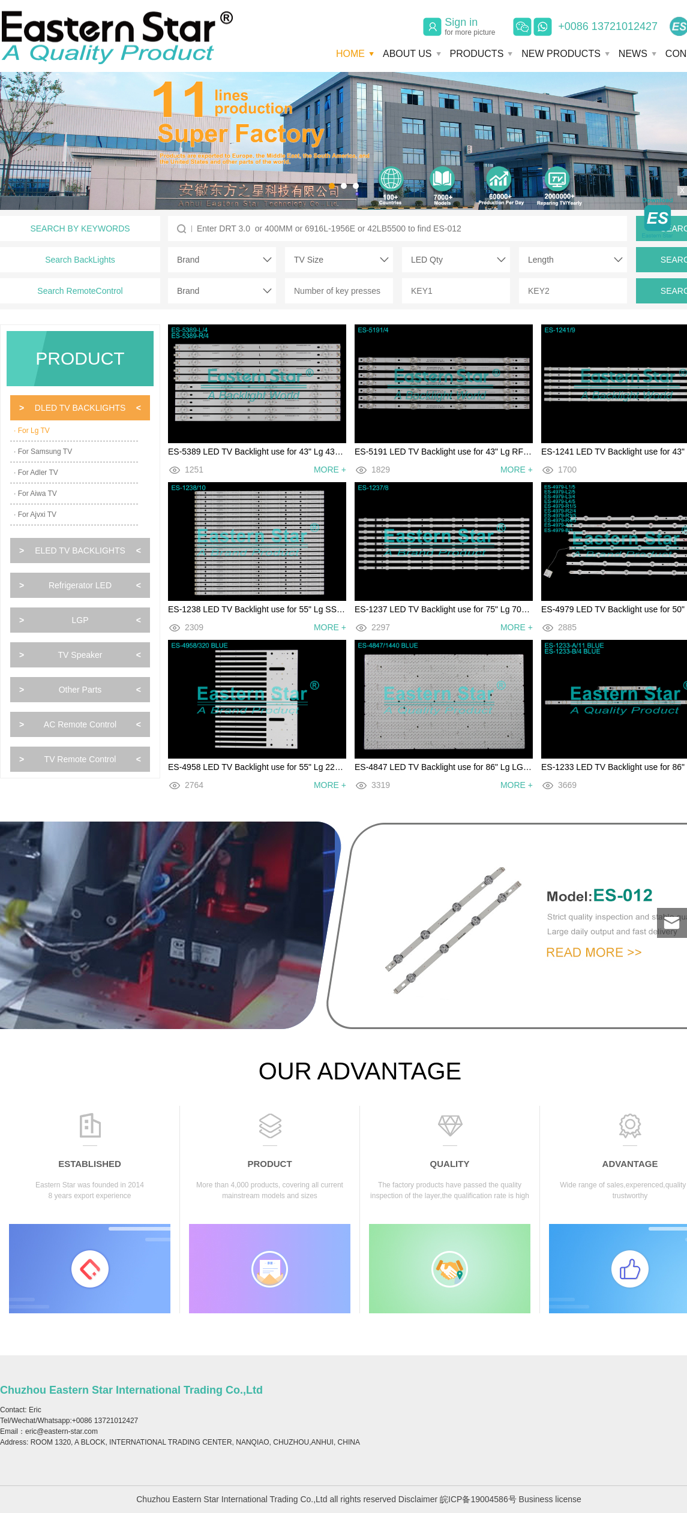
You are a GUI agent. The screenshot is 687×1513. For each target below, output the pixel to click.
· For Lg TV (32, 430)
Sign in (470, 26)
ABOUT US (407, 54)
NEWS (633, 54)
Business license (550, 1499)
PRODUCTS (477, 54)
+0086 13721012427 (608, 26)
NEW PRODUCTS (561, 54)
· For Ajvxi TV (35, 514)
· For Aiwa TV (35, 493)
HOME (350, 54)
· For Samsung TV (43, 451)
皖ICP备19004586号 (478, 1499)
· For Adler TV (36, 472)
